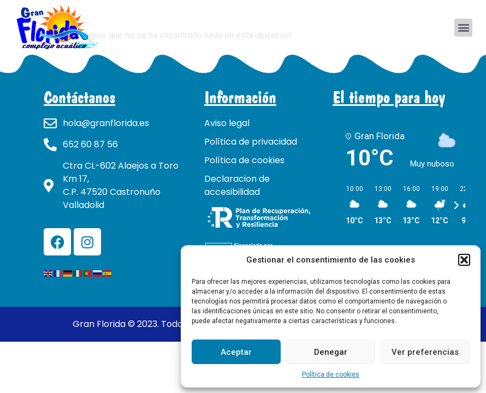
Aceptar (236, 352)
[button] (464, 259)
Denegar (330, 352)
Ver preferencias (425, 352)
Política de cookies (330, 374)
